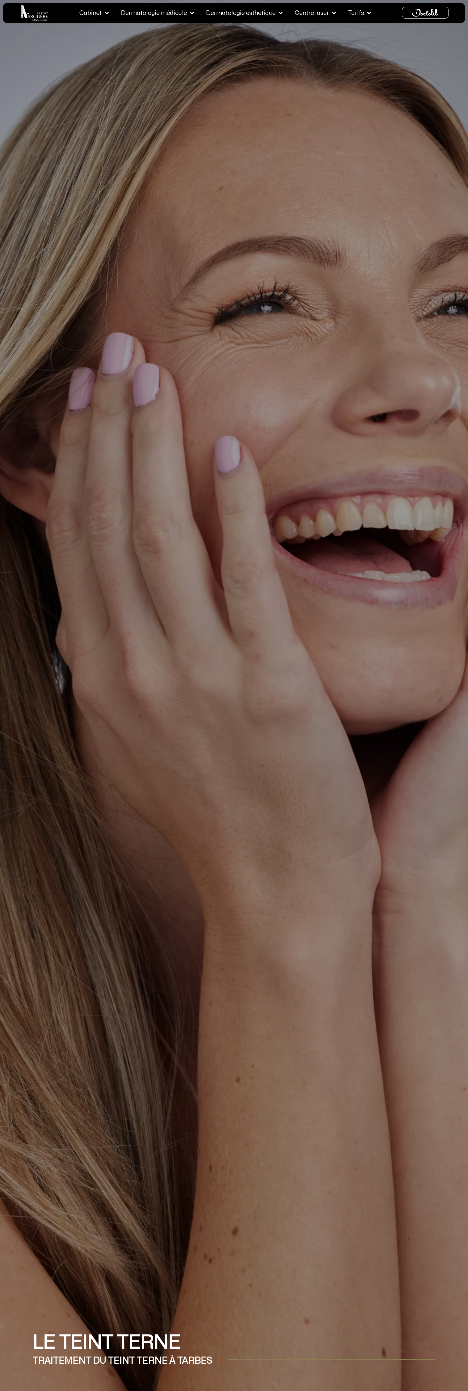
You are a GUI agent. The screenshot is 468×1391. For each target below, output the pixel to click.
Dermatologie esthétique (244, 12)
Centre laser (315, 12)
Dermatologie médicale (157, 12)
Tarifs (359, 12)
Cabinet (94, 12)
